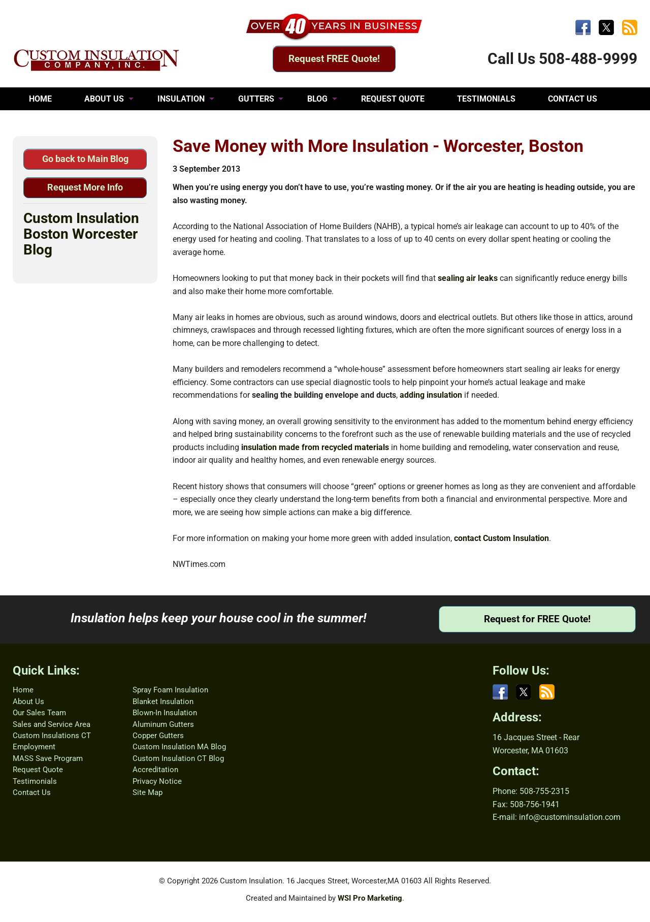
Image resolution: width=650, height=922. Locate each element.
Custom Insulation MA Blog (179, 746)
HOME (40, 99)
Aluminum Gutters (163, 724)
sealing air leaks (468, 278)
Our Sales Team (39, 712)
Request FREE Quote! (334, 59)
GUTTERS (256, 99)
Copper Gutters (158, 735)
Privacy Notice (157, 781)
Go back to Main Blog (85, 158)
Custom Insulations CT (52, 735)
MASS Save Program (48, 758)
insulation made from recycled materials (315, 447)
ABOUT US (104, 99)
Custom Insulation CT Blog (178, 758)
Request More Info (85, 187)
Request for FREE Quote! (537, 619)
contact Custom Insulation (501, 538)
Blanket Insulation (163, 701)
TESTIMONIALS (486, 99)
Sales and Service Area (51, 724)
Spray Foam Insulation (170, 689)
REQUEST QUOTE (393, 99)
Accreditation (155, 769)
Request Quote (38, 769)
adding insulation (431, 395)
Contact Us (32, 792)
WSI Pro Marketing (370, 898)
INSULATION (181, 99)
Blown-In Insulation (165, 712)
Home (23, 689)
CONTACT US (572, 99)
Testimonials (35, 781)
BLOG (317, 99)
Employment (34, 746)
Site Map (147, 792)
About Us (28, 701)
